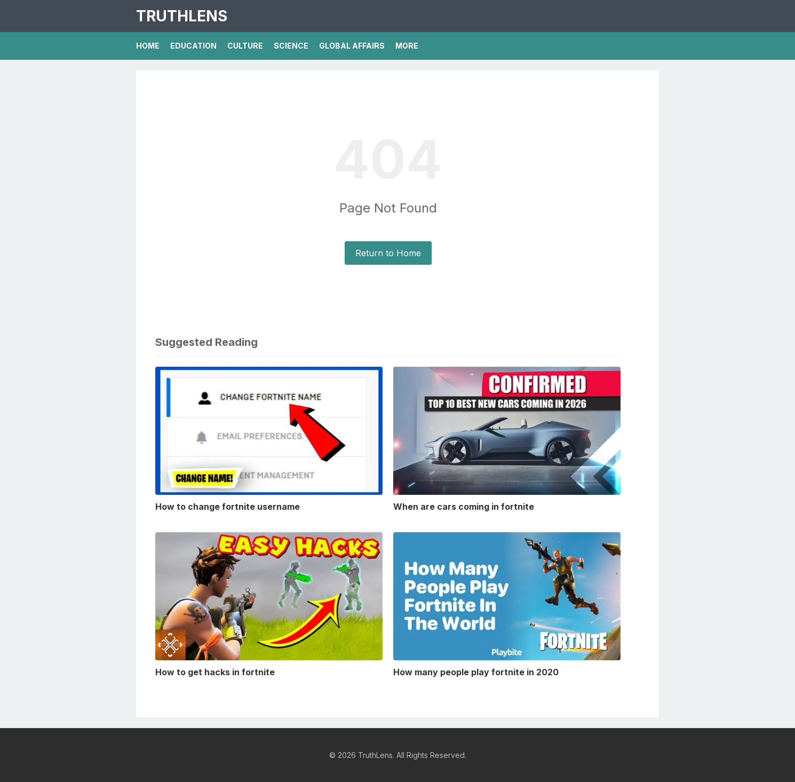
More (406, 45)
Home (148, 45)
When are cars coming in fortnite (463, 506)
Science (291, 45)
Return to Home (388, 253)
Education (193, 45)
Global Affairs (352, 45)
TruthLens (181, 16)
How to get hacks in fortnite (215, 672)
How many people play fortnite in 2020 (476, 672)
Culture (245, 45)
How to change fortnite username (227, 506)
